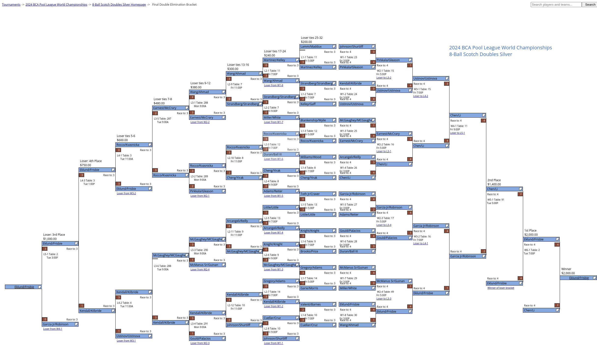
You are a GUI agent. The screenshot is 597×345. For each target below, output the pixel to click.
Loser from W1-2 (273, 306)
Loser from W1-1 (273, 343)
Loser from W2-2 (200, 122)
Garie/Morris (309, 288)
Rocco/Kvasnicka (312, 141)
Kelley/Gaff (308, 104)
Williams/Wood (311, 157)
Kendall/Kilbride (351, 83)
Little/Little (308, 214)
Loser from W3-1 (126, 340)
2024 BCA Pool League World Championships (56, 4)
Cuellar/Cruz (309, 325)
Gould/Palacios (350, 231)
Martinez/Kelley (311, 67)
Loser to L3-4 (384, 225)
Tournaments (11, 4)
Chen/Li (345, 178)
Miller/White (348, 288)
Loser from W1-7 (273, 122)
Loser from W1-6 (273, 159)
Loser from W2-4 (200, 269)
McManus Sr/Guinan (354, 267)
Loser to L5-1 (457, 133)
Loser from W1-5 (273, 195)
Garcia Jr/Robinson (353, 194)
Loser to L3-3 (384, 298)
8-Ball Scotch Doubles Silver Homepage (119, 4)
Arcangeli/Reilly (350, 157)
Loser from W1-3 (273, 269)
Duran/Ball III (349, 251)
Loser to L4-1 (420, 243)
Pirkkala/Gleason (351, 67)
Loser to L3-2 (384, 77)
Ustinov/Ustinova (352, 104)
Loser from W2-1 (200, 195)
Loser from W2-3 (200, 343)
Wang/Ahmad (349, 325)
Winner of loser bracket (501, 288)
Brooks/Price (309, 251)
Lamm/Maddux (311, 46)
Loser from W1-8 (273, 85)
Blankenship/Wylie (313, 120)
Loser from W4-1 (52, 329)
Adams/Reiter (349, 214)
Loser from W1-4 (273, 232)
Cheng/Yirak (309, 178)
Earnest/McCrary (351, 141)
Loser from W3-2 (126, 193)
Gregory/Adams (311, 267)
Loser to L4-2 (420, 96)
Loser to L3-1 (384, 151)
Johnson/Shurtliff (351, 46)
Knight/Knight (310, 231)
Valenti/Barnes (311, 304)
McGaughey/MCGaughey (357, 120)
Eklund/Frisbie (349, 304)
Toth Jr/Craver (310, 194)
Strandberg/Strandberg (317, 83)
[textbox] (556, 4)
